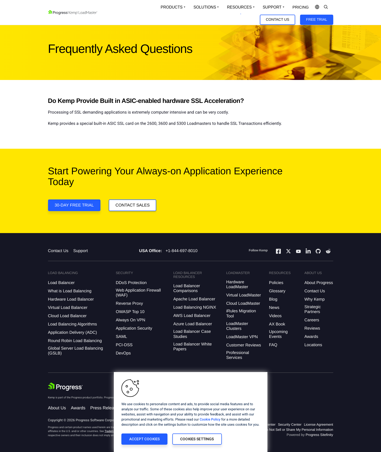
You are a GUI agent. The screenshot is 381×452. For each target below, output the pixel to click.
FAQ (273, 345)
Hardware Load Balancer (71, 299)
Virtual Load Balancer (68, 307)
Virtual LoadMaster (243, 295)
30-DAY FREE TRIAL (74, 205)
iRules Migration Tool (241, 313)
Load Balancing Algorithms (72, 324)
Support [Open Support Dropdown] (272, 7)
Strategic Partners (312, 309)
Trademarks (112, 431)
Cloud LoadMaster (243, 303)
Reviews (312, 328)
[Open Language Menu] (317, 7)
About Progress (318, 282)
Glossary (277, 291)
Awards (311, 336)
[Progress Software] (65, 387)
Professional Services (237, 355)
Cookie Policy (210, 420)
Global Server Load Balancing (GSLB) (75, 350)
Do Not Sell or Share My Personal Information (298, 430)
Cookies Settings (197, 439)
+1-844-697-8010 (181, 250)
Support (80, 250)
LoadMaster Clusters (237, 326)
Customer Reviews (243, 345)
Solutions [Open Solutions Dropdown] (205, 7)
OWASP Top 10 (130, 311)
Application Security (134, 328)
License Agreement (318, 424)
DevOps (123, 353)
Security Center (289, 424)
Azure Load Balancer (192, 324)
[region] (190, 412)
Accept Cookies (144, 439)
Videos (275, 316)
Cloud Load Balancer (67, 316)
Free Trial (316, 20)
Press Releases (105, 407)
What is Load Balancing (70, 291)
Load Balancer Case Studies (192, 334)
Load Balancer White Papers (192, 346)
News (274, 307)
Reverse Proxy (129, 303)
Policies (276, 282)
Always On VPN (130, 320)
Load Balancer (61, 282)
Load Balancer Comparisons (186, 288)
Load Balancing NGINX (194, 307)
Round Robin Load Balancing (75, 340)
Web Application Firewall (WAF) (138, 292)
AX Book (277, 324)
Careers (311, 320)
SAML (121, 336)
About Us (57, 407)
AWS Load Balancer (191, 315)
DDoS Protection (131, 282)
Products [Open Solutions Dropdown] (172, 7)
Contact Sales (133, 205)
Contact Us (277, 20)
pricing (301, 7)
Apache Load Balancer (194, 299)
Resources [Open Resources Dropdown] (239, 7)
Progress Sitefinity (319, 435)
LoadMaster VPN (242, 336)
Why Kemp (314, 299)
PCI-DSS (124, 345)
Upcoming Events (278, 334)
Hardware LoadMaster (237, 284)
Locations (313, 345)
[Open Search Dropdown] (326, 7)
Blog (273, 299)
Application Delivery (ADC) (72, 332)
